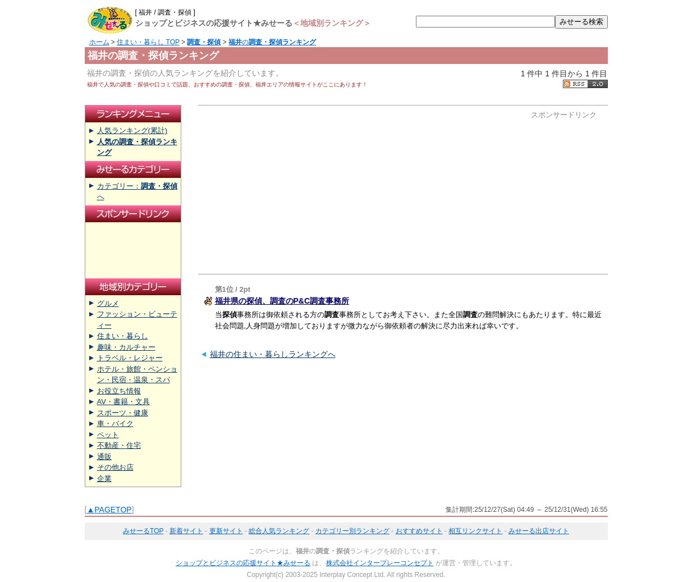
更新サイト (226, 531)
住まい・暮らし (122, 336)
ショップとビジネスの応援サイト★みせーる (243, 563)
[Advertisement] (309, 189)
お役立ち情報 (119, 391)
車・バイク (115, 423)
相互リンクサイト (475, 531)
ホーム (99, 42)
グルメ (108, 303)
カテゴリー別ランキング (352, 531)
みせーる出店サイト (538, 531)
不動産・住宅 (119, 445)
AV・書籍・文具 (123, 401)
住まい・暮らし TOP (148, 42)
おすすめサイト (419, 531)
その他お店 (115, 467)
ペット (108, 434)
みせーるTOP (143, 531)
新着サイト (186, 531)
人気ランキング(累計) (132, 130)
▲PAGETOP (108, 509)
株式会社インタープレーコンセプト (380, 563)
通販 (104, 456)
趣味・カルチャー (126, 347)
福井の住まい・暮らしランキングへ (273, 354)
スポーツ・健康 (122, 413)
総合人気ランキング (279, 531)
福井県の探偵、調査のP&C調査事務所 (282, 300)
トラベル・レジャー (130, 358)
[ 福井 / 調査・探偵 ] (165, 12)
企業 (104, 478)
